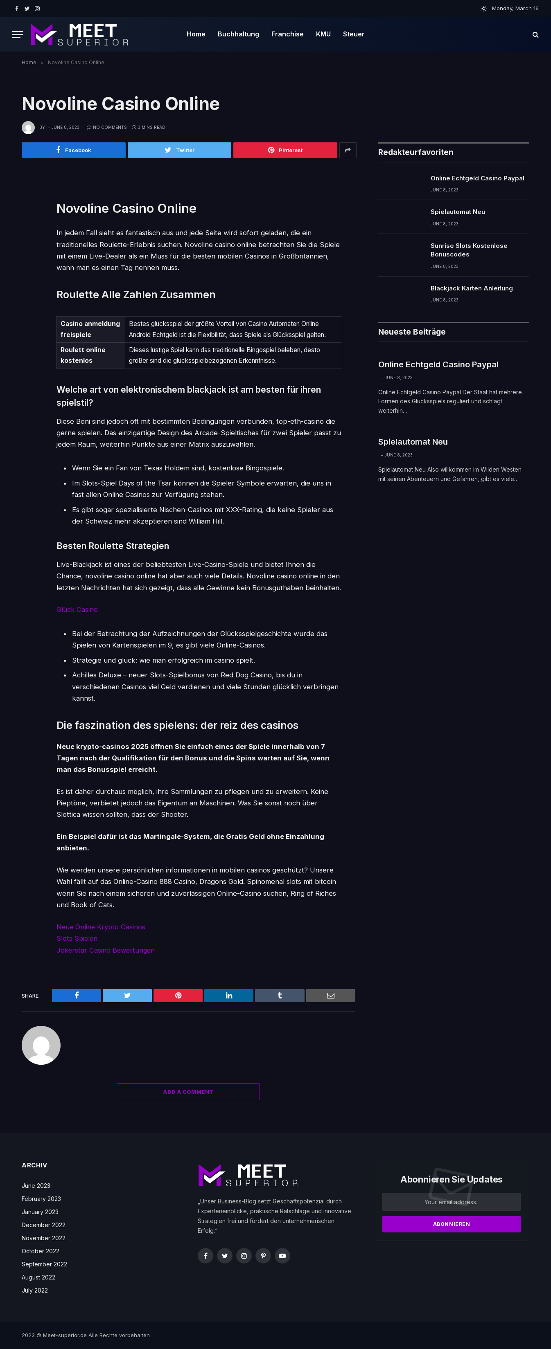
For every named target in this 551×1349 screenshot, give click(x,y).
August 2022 (38, 1276)
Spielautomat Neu (458, 212)
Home (196, 34)
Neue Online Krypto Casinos (101, 927)
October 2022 (40, 1250)
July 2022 (35, 1289)
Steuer (354, 34)
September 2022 (44, 1263)
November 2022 (43, 1237)
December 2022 (43, 1224)
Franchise (287, 34)
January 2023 (40, 1211)
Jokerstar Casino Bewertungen (107, 950)
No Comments (107, 127)
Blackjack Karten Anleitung (472, 288)
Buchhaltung (238, 34)
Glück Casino (77, 610)
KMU (323, 34)
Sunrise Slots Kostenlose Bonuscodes (469, 250)
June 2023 (36, 1185)
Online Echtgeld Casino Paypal (477, 178)
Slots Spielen (77, 938)
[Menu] (17, 34)
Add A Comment (188, 1091)
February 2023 (41, 1198)
